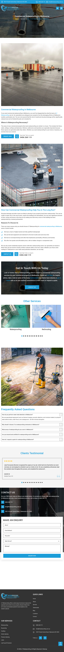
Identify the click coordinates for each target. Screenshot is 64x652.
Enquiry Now (8, 136)
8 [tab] (34, 482)
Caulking (3, 631)
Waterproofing (16, 329)
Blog (34, 610)
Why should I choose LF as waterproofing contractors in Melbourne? (20, 424)
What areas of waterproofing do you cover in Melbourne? (17, 429)
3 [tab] (25, 482)
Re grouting (4, 628)
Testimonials (36, 607)
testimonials (34, 278)
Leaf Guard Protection (6, 643)
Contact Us (7, 254)
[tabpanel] (15, 318)
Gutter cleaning (4, 634)
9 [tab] (36, 482)
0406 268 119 (41, 2)
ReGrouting (46, 329)
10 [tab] (38, 482)
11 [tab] (40, 482)
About (34, 601)
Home (17, 19)
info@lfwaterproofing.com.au (56, 2)
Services (22, 19)
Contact (35, 616)
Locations (35, 613)
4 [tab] (27, 482)
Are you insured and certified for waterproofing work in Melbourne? (20, 434)
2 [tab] (23, 482)
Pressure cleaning (5, 637)
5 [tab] (29, 482)
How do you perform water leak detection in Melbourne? (17, 414)
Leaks (2, 640)
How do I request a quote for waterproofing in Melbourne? (18, 439)
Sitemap (45, 649)
